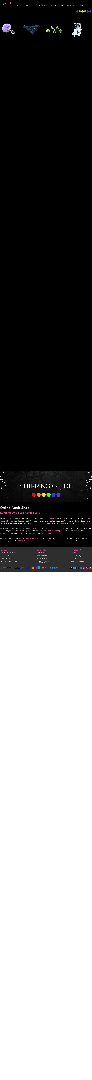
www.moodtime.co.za (8, 556)
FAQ (79, 558)
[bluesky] (74, 568)
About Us (74, 558)
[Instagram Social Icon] (84, 568)
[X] (71, 568)
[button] (62, 4)
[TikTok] (87, 568)
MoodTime (54, 518)
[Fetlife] (77, 568)
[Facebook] (81, 568)
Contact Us (29, 538)
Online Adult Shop (14, 508)
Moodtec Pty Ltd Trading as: (9, 553)
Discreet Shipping (53, 531)
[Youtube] (90, 568)
